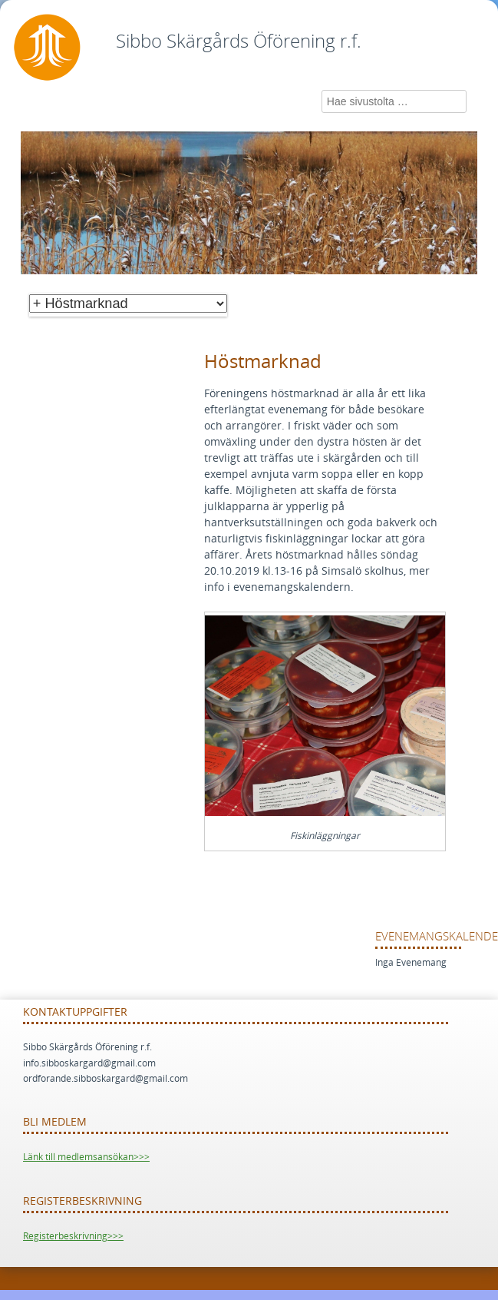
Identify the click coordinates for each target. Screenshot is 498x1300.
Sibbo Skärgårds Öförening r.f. (238, 41)
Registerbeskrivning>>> (73, 1236)
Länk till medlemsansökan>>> (86, 1157)
